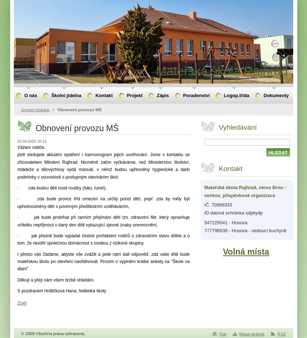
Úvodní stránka (35, 110)
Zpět (22, 303)
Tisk (222, 334)
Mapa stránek (252, 334)
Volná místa (246, 251)
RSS (281, 334)
